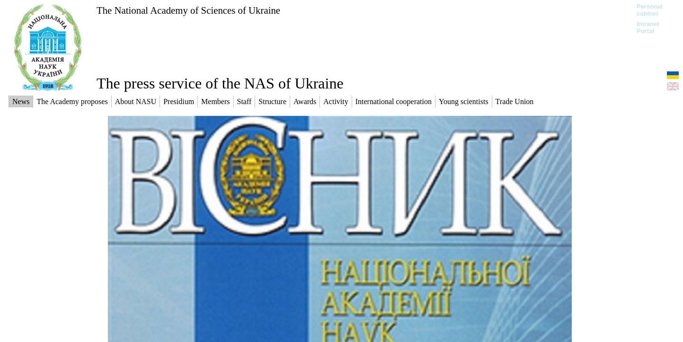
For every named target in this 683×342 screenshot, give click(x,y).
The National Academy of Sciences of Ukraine (188, 10)
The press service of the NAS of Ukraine (220, 83)
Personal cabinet (650, 10)
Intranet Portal (648, 27)
